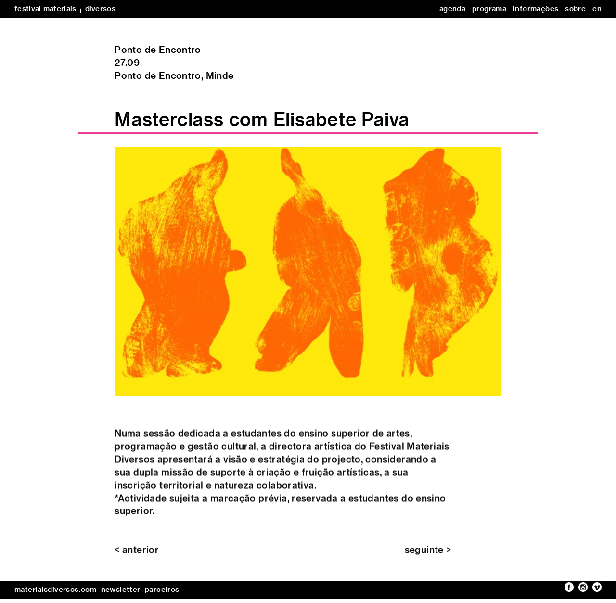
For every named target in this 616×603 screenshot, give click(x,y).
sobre (575, 9)
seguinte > (428, 556)
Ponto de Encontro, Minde (174, 76)
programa (489, 9)
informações (535, 9)
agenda (452, 9)
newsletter (121, 589)
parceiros (162, 589)
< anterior (137, 556)
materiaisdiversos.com (55, 589)
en (597, 9)
